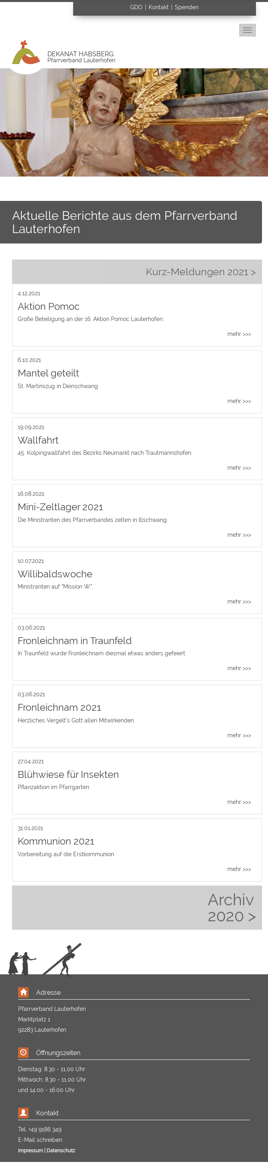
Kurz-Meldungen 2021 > (201, 272)
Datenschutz (61, 1151)
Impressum (30, 1151)
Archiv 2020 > (232, 908)
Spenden (186, 7)
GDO (137, 7)
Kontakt (159, 7)
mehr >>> (239, 334)
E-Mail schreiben (40, 1140)
